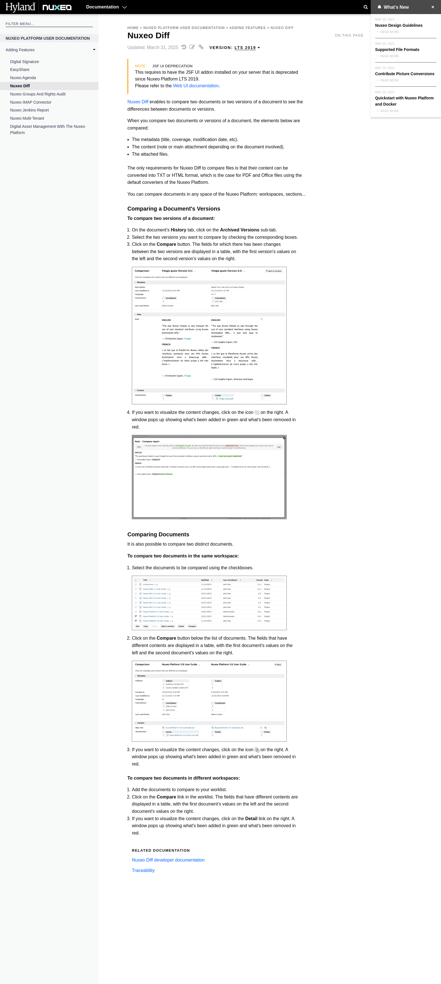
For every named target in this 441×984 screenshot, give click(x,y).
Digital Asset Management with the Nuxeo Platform (47, 129)
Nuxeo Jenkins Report (29, 110)
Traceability (143, 870)
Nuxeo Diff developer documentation (168, 860)
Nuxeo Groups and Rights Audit (38, 94)
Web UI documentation (196, 85)
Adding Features (20, 50)
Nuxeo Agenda (23, 77)
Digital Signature (24, 61)
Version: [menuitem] (234, 47)
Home (133, 28)
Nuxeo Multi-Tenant (27, 118)
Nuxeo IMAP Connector (30, 102)
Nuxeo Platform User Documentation (48, 38)
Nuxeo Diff (20, 86)
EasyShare (19, 69)
